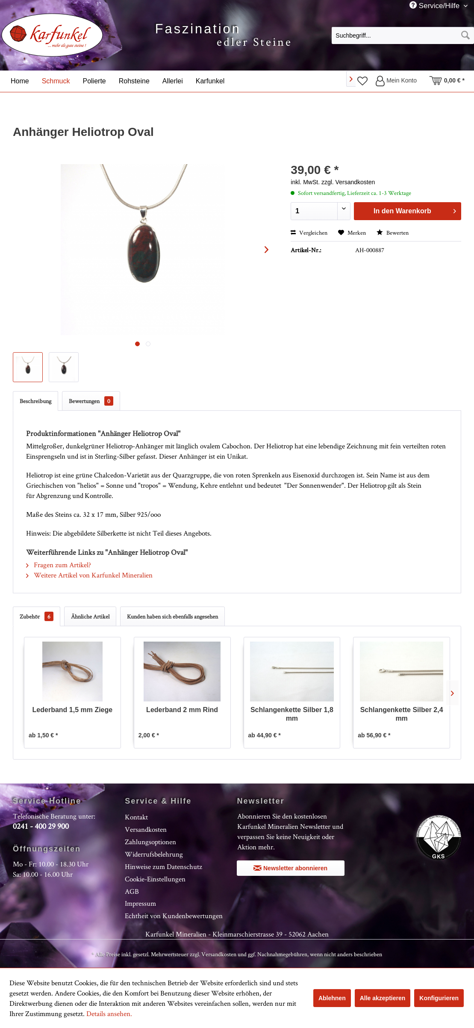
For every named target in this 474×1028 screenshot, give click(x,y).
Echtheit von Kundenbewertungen (174, 915)
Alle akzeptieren (383, 998)
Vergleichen (309, 232)
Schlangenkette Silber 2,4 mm (401, 714)
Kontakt (136, 817)
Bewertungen (91, 401)
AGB (132, 891)
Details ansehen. (109, 1013)
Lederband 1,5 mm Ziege (72, 709)
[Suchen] (465, 35)
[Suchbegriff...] (403, 35)
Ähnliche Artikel (90, 616)
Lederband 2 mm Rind (182, 709)
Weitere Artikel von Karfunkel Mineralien (89, 575)
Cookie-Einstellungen (155, 879)
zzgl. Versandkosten (348, 182)
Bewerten (393, 232)
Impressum (140, 903)
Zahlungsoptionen (150, 841)
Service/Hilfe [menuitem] (435, 5)
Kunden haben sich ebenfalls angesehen (172, 616)
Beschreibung (35, 401)
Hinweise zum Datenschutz (163, 866)
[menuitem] (403, 35)
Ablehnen (332, 998)
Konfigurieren (439, 998)
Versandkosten (146, 829)
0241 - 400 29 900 (41, 826)
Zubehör (36, 616)
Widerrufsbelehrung (154, 854)
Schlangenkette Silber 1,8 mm (291, 714)
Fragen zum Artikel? (58, 564)
